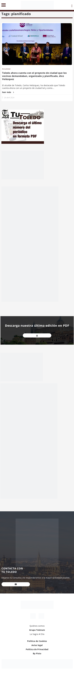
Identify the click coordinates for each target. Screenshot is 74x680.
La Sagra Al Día (37, 634)
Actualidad (6, 69)
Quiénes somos (37, 625)
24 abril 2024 (9, 97)
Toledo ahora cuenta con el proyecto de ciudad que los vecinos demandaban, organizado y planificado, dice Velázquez (34, 76)
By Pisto (37, 653)
